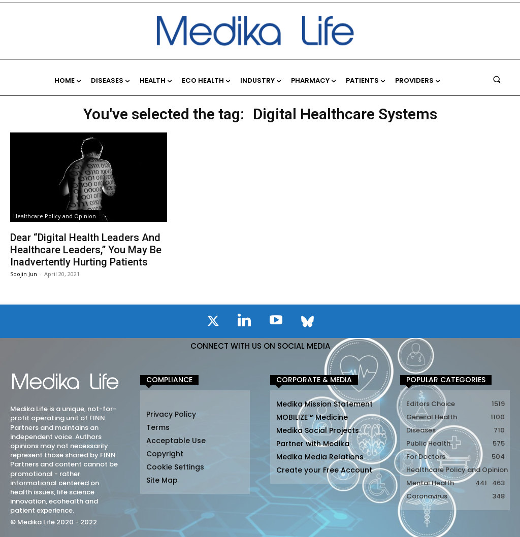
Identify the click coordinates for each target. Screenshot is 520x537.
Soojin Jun (23, 274)
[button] (497, 79)
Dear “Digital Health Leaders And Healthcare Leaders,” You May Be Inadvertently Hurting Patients (85, 249)
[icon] (212, 323)
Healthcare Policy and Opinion (54, 216)
